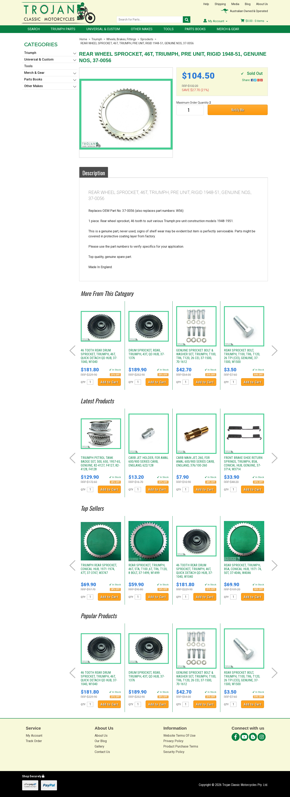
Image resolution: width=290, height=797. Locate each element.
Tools (169, 29)
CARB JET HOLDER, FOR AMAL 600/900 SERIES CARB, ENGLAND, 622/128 (148, 461)
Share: (252, 80)
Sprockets (146, 39)
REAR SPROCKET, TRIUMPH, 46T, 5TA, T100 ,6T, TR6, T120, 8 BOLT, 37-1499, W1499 (147, 569)
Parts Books (195, 29)
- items (254, 21)
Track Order (34, 741)
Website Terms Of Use (179, 735)
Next (275, 350)
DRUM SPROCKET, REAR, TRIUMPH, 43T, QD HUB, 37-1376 (146, 354)
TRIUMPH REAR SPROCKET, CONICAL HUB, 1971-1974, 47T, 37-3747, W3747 (99, 569)
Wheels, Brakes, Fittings (121, 39)
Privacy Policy (173, 741)
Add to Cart (109, 382)
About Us (262, 4)
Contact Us (102, 752)
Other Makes (141, 29)
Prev (72, 350)
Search (34, 29)
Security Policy (173, 752)
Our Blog (101, 741)
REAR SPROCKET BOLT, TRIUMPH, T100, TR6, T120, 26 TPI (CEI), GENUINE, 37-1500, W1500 (242, 356)
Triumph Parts (63, 29)
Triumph (96, 39)
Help (206, 4)
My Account (34, 735)
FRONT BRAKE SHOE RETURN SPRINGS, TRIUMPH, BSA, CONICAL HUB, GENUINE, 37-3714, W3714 (243, 463)
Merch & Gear (228, 29)
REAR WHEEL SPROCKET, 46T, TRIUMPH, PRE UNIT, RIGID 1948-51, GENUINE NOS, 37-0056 (137, 43)
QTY (83, 382)
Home (83, 39)
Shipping (220, 4)
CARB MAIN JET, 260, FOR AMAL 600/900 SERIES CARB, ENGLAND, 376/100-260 (195, 461)
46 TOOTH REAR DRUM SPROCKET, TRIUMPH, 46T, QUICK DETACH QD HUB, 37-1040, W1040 (99, 356)
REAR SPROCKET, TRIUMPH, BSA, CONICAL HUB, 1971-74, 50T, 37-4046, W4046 (243, 569)
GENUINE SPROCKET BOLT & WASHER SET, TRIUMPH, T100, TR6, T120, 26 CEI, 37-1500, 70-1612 (196, 356)
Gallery (99, 746)
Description (93, 173)
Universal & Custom (103, 29)
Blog (248, 4)
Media (235, 4)
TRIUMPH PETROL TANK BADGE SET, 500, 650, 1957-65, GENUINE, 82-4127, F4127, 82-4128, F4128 (101, 463)
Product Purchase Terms (180, 746)
